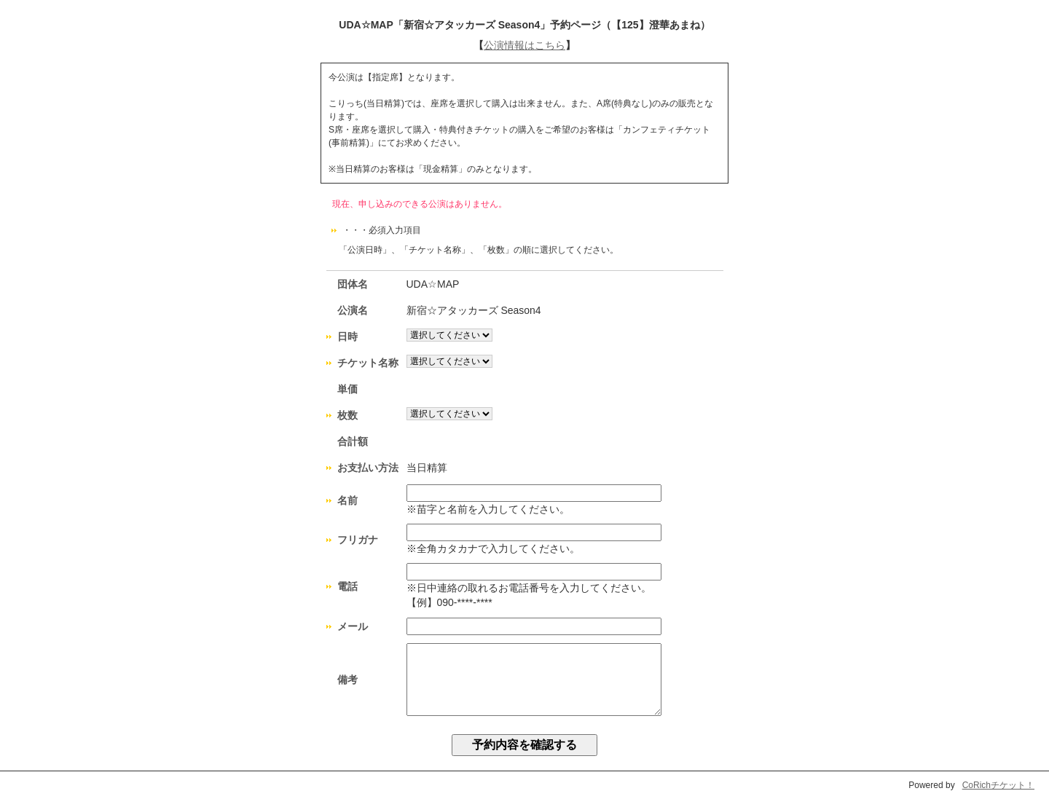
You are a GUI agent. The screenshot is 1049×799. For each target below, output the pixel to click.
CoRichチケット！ (998, 785)
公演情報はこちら (524, 45)
